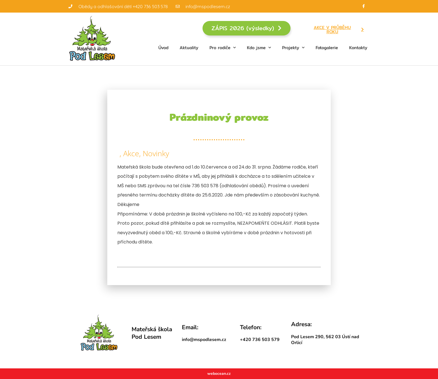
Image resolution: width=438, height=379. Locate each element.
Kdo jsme (259, 47)
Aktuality (189, 47)
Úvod (163, 47)
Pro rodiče (223, 47)
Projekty (293, 47)
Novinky (156, 153)
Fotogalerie (327, 47)
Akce (131, 153)
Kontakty (358, 47)
